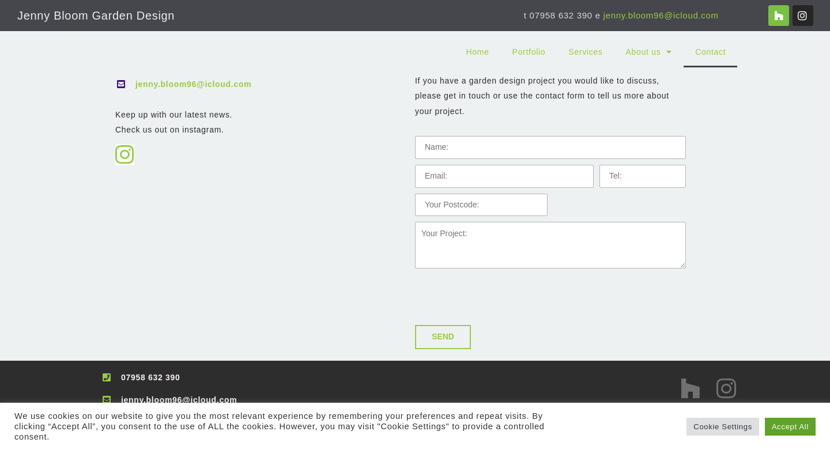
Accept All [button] (790, 426)
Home (477, 51)
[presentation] (502, 296)
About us (649, 52)
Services (585, 51)
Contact (710, 51)
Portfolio (529, 51)
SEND (443, 336)
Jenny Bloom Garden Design (96, 15)
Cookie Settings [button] (722, 426)
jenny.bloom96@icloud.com (661, 15)
